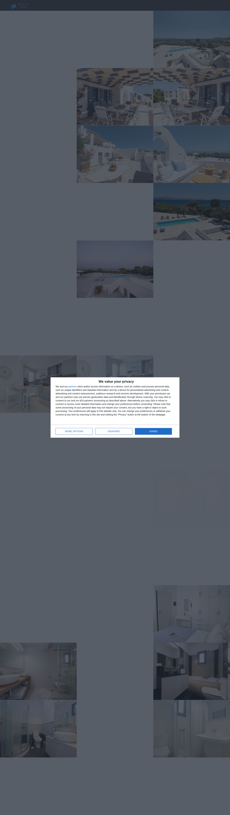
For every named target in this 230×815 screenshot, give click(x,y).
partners (72, 386)
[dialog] (115, 407)
